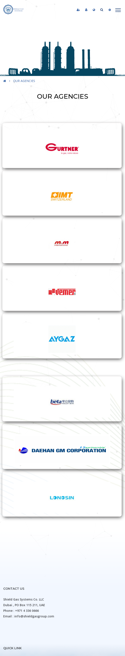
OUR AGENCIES (24, 81)
